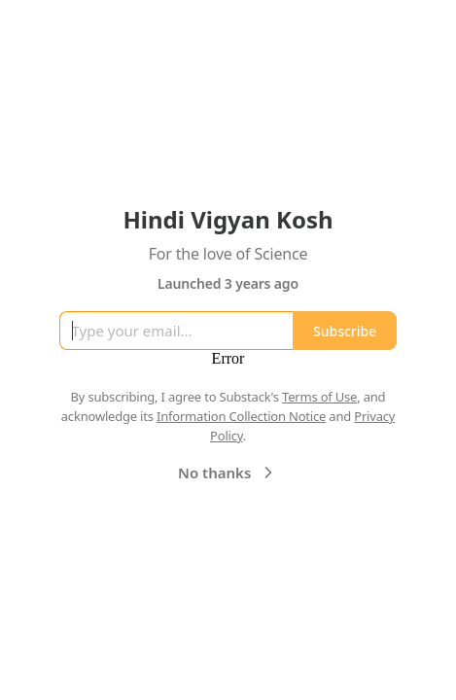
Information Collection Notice (241, 416)
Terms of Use (319, 396)
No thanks (228, 472)
